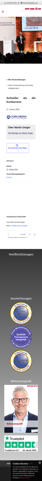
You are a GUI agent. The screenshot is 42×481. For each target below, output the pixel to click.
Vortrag (9, 177)
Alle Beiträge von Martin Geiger (20, 133)
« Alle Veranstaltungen (16, 80)
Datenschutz (25, 478)
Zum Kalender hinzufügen (17, 148)
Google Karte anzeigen (19, 226)
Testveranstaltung (13, 237)
